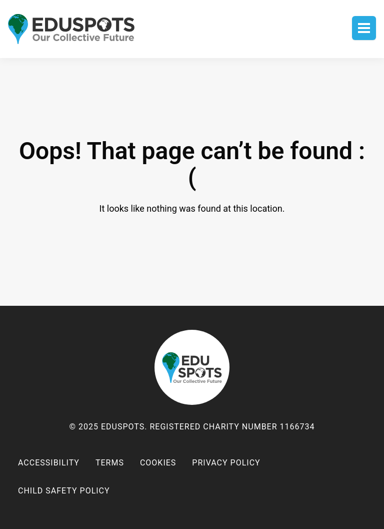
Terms (110, 462)
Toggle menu (364, 28)
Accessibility (49, 462)
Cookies (158, 462)
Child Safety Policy (64, 490)
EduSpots (192, 367)
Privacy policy (226, 462)
